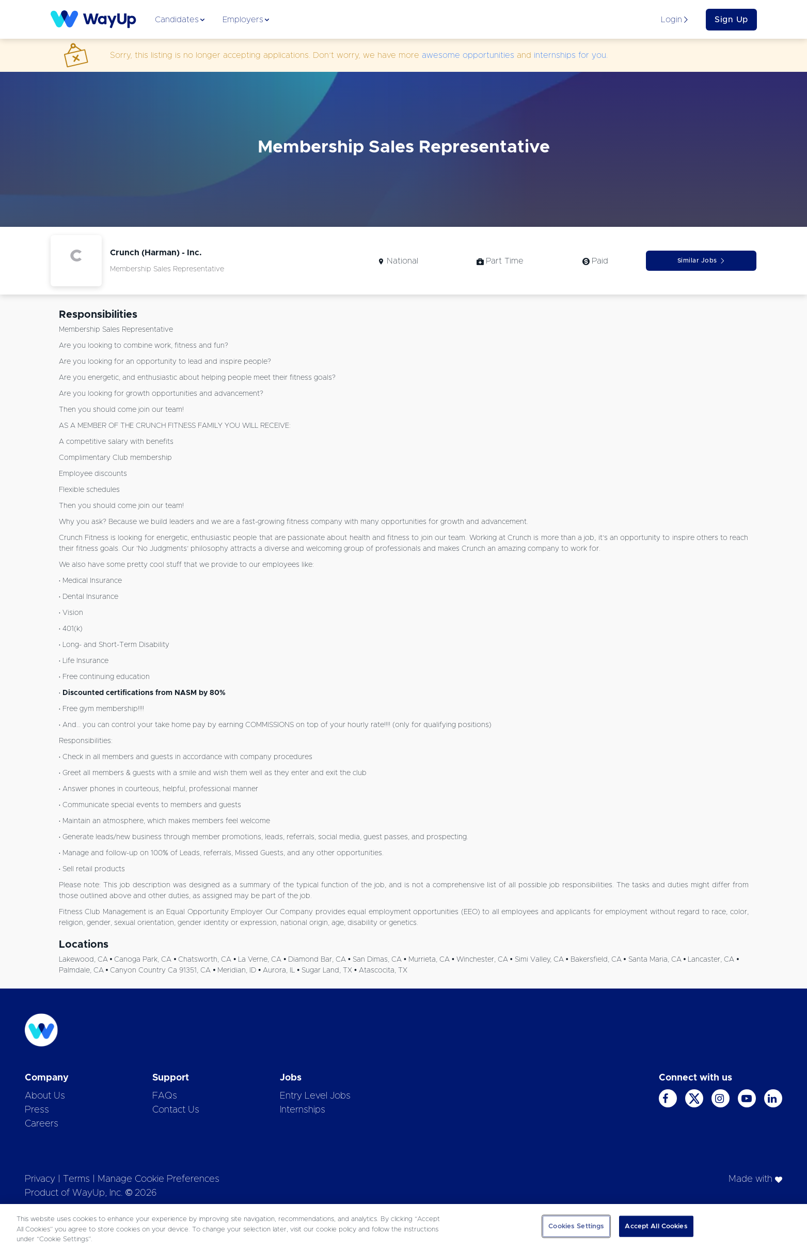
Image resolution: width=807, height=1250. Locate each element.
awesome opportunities (468, 55)
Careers (41, 1124)
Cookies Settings (576, 1226)
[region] (403, 1227)
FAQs (164, 1096)
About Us (45, 1096)
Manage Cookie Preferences (158, 1179)
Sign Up (731, 20)
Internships (302, 1110)
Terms (76, 1179)
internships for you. (571, 55)
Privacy (40, 1179)
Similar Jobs (701, 260)
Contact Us (175, 1110)
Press (37, 1110)
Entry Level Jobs (315, 1096)
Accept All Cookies (656, 1226)
